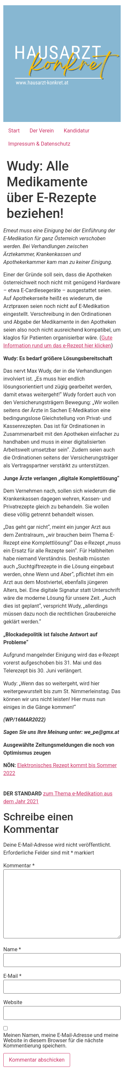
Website (12, 1002)
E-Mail (12, 976)
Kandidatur (77, 131)
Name (12, 949)
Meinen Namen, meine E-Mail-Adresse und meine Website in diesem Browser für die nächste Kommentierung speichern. (60, 1040)
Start (14, 131)
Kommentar (19, 865)
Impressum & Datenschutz (39, 144)
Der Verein (41, 131)
